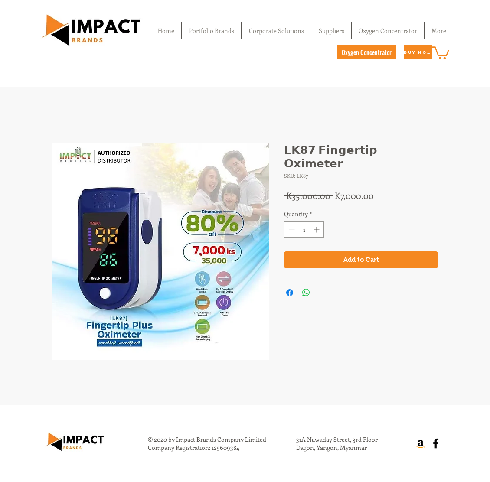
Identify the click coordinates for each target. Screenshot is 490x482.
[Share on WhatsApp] (306, 292)
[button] (440, 52)
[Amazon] (420, 443)
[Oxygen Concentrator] (366, 52)
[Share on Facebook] (289, 292)
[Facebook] (435, 443)
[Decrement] (290, 229)
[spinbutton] (304, 229)
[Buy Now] (418, 52)
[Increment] (317, 229)
